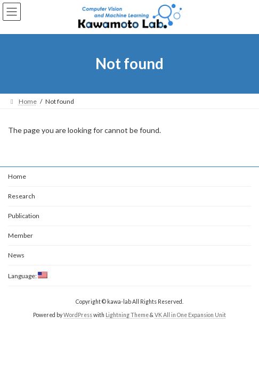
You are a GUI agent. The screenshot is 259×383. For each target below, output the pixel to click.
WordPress (77, 315)
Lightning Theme (127, 315)
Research (21, 196)
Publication (23, 216)
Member (20, 235)
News (16, 255)
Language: (27, 276)
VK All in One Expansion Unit (190, 315)
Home (17, 176)
